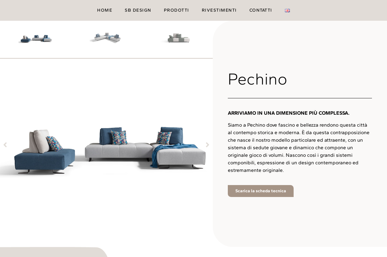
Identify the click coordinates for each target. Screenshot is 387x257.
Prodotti (176, 10)
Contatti (260, 10)
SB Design (138, 10)
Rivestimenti (219, 10)
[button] (5, 144)
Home (104, 10)
